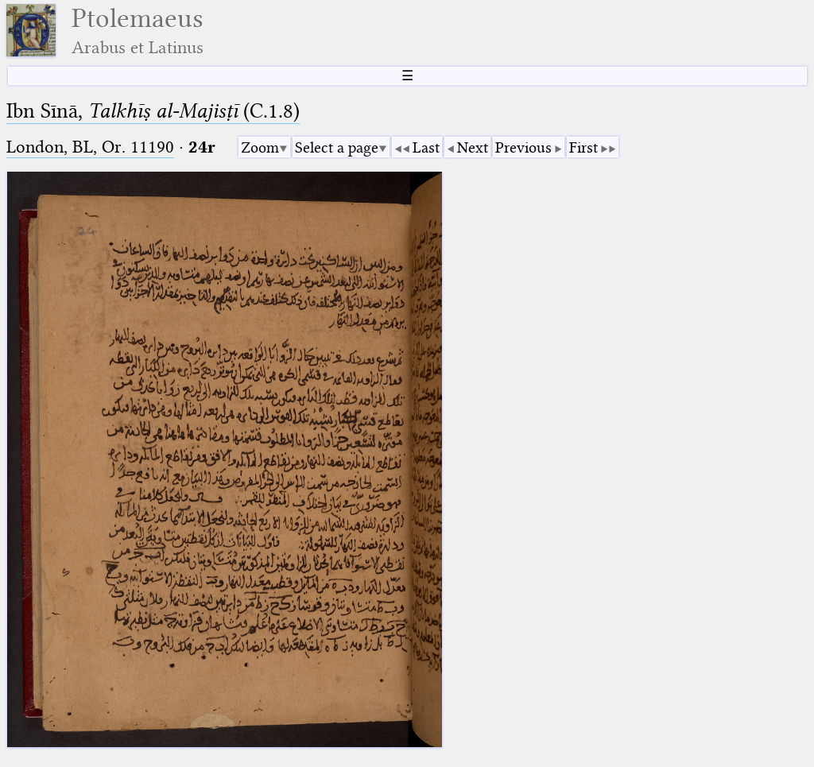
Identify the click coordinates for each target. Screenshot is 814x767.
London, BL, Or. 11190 (90, 146)
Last (426, 147)
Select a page (336, 147)
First (583, 147)
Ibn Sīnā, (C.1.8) (153, 111)
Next (472, 147)
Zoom (260, 147)
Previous (523, 147)
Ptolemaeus (138, 30)
